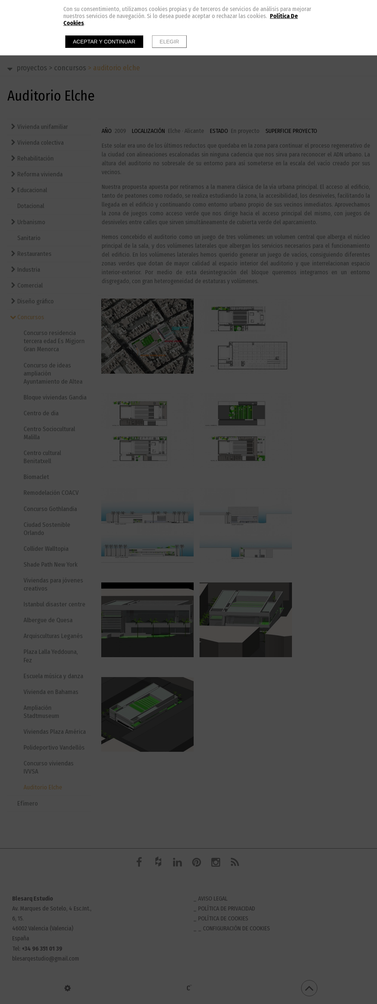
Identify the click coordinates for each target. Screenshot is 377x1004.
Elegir (169, 42)
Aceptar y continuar (104, 42)
